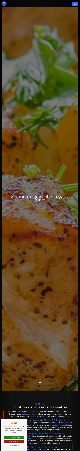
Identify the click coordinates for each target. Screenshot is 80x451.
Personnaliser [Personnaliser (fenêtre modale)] (14, 446)
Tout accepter (14, 438)
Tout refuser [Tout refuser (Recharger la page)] (14, 442)
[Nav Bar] (75, 4)
